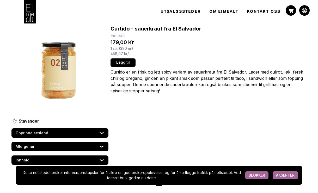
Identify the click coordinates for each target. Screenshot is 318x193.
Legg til (123, 62)
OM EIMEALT (223, 11)
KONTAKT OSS (263, 11)
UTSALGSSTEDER (181, 11)
